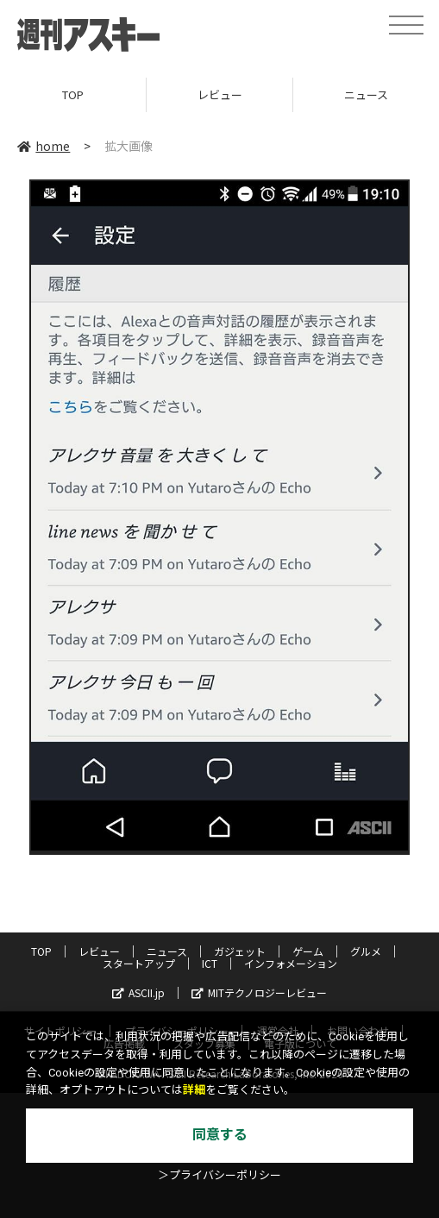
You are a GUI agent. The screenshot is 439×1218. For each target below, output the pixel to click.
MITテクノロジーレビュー (259, 992)
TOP (73, 94)
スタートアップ (139, 963)
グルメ (365, 951)
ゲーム (307, 951)
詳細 (194, 1089)
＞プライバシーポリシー (219, 1175)
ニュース (167, 951)
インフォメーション (290, 963)
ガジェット (240, 951)
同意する (220, 1135)
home (43, 145)
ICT (209, 963)
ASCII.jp (138, 992)
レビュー (220, 94)
